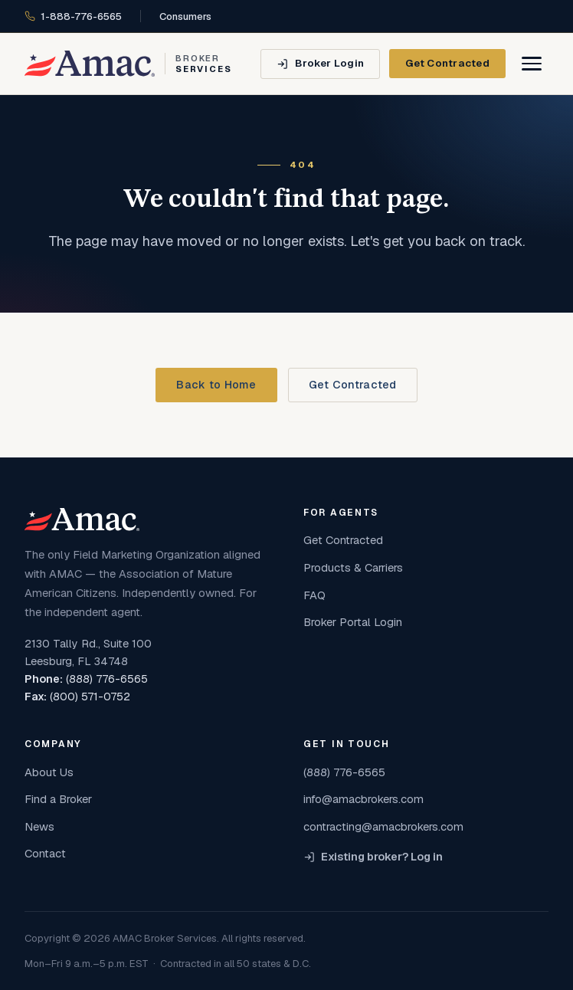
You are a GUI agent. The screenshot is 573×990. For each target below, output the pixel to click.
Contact (45, 853)
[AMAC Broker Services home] (128, 64)
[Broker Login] (320, 64)
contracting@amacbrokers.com (383, 826)
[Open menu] (531, 63)
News (39, 826)
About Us (49, 772)
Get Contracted (447, 63)
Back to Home (216, 385)
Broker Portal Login (352, 622)
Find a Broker (58, 799)
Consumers (185, 16)
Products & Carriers (353, 567)
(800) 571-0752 (90, 696)
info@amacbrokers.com (363, 799)
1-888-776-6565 (73, 16)
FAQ (314, 595)
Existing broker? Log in (373, 857)
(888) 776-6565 (107, 679)
